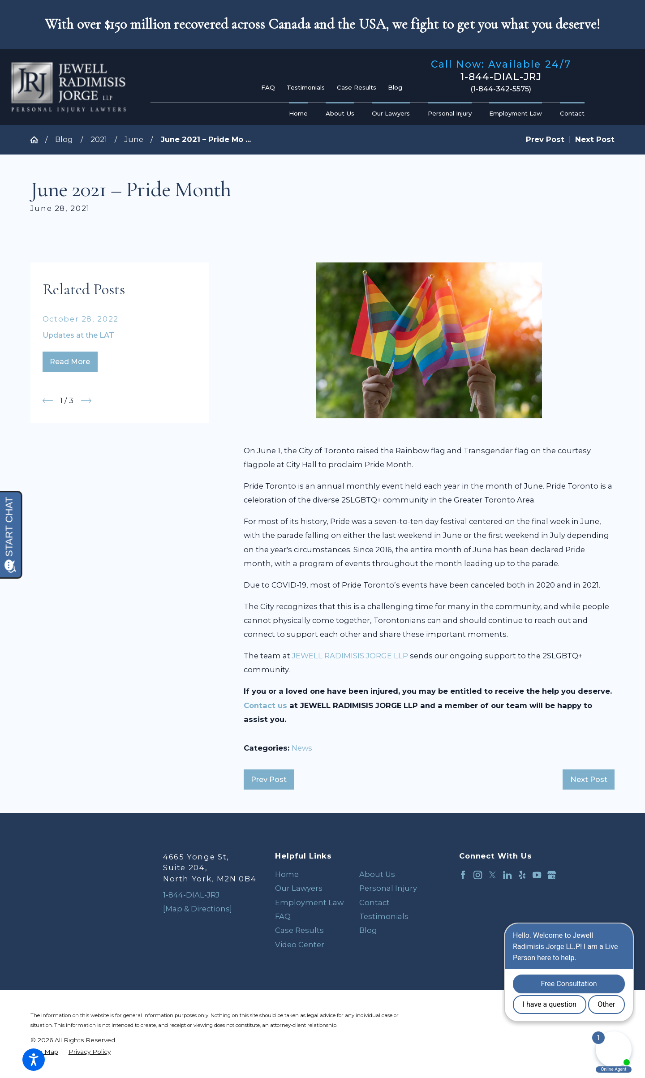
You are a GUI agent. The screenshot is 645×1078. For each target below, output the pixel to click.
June (134, 139)
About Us (377, 874)
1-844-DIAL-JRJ (501, 77)
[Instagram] (477, 875)
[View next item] (86, 400)
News (302, 747)
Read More (70, 361)
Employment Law (309, 902)
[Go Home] (37, 139)
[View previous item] (48, 400)
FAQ (268, 87)
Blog (395, 87)
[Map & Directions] (197, 908)
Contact (374, 902)
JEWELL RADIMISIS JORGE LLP (350, 655)
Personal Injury (388, 888)
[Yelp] (522, 875)
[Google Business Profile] (551, 875)
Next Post (588, 779)
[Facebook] (463, 875)
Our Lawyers (298, 888)
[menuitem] (300, 114)
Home (287, 874)
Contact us (265, 705)
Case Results (356, 87)
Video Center (299, 944)
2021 (98, 139)
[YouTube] (537, 875)
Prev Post (269, 779)
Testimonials (306, 87)
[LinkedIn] (507, 875)
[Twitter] (492, 875)
